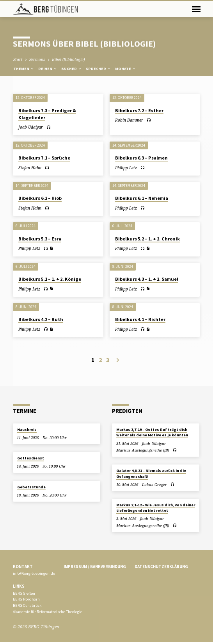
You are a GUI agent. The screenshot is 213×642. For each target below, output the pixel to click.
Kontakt (23, 566)
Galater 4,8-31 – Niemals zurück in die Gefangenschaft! (151, 473)
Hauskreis (27, 429)
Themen (23, 68)
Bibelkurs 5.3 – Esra (39, 239)
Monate (125, 68)
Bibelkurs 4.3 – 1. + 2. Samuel (146, 279)
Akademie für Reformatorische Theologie (47, 611)
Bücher (71, 68)
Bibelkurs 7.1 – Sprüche (44, 158)
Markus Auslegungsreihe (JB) (142, 450)
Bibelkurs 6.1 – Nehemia (141, 198)
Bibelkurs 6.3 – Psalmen (141, 158)
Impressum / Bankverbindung (95, 566)
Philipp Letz (126, 167)
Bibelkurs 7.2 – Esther (139, 110)
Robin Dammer (129, 120)
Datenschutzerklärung (161, 566)
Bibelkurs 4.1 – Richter (140, 319)
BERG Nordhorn (26, 599)
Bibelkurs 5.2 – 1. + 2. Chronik (147, 239)
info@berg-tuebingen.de (34, 573)
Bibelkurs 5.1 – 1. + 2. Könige (49, 279)
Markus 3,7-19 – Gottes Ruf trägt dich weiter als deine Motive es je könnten (152, 432)
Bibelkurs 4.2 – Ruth (40, 319)
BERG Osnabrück (27, 605)
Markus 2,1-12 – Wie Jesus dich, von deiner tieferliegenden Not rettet (155, 507)
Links (19, 586)
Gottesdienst (30, 458)
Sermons (37, 59)
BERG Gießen (24, 593)
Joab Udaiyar (30, 127)
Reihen (47, 68)
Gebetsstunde (31, 487)
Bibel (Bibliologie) (68, 59)
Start (18, 59)
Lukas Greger (154, 484)
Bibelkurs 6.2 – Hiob (40, 198)
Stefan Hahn (29, 167)
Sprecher (98, 68)
